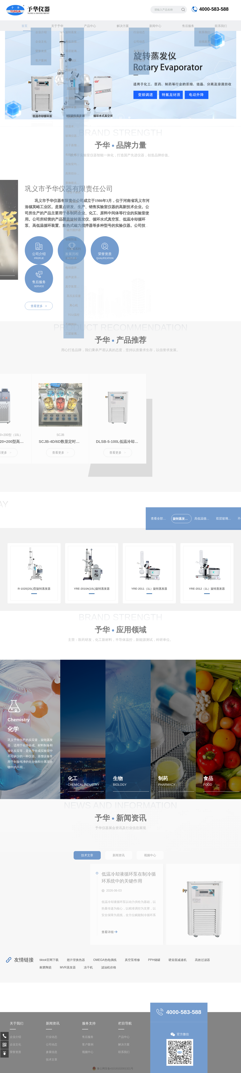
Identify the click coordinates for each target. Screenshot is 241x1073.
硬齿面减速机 (178, 959)
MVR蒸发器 (68, 966)
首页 (22, 27)
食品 (208, 777)
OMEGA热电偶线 (105, 959)
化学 (13, 728)
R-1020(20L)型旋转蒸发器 (34, 587)
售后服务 (186, 26)
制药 (163, 777)
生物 (118, 777)
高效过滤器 (202, 959)
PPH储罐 (154, 959)
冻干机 (88, 966)
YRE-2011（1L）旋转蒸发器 (149, 587)
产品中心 (88, 26)
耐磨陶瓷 (46, 966)
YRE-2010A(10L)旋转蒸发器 (91, 587)
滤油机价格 (108, 966)
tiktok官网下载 (49, 959)
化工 (73, 777)
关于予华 (55, 26)
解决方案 (120, 26)
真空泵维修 (132, 959)
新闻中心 (153, 26)
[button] (112, 117)
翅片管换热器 (76, 959)
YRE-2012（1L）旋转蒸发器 (207, 587)
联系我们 (218, 26)
